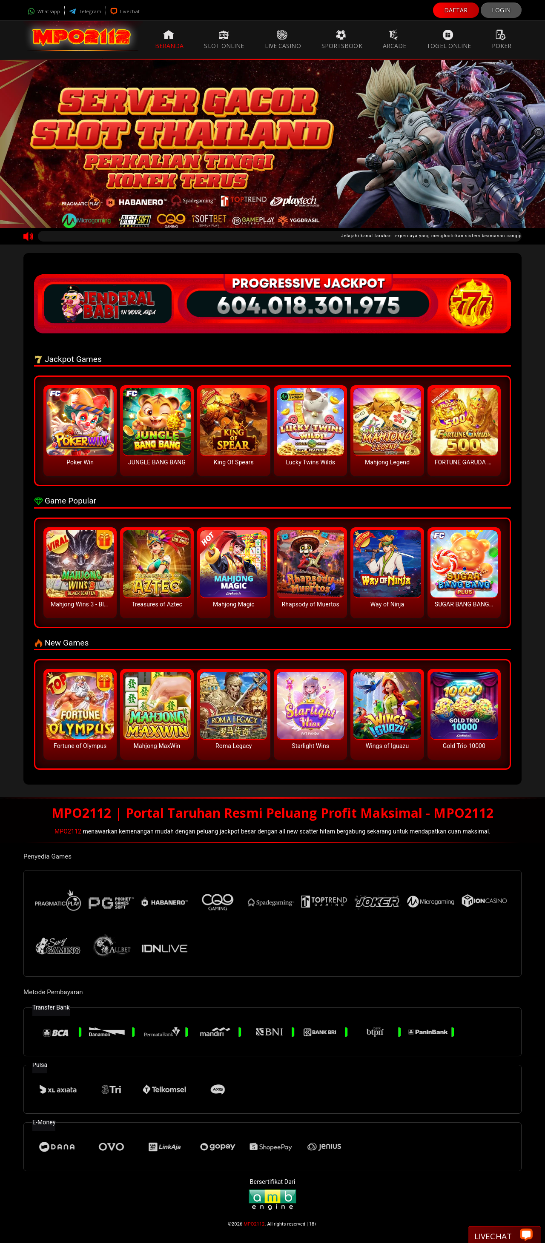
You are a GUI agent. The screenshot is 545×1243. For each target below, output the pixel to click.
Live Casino (283, 39)
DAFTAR (456, 10)
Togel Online (449, 39)
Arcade (395, 39)
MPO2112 (67, 831)
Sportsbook (341, 39)
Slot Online (224, 39)
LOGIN (501, 10)
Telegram (85, 11)
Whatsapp (44, 11)
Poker (502, 39)
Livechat (125, 11)
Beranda (169, 39)
